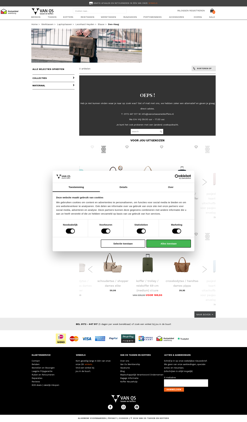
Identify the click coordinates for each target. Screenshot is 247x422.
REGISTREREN (197, 10)
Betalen (36, 364)
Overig (198, 17)
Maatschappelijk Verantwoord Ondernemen (141, 375)
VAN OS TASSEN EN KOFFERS (135, 355)
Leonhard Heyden (84, 24)
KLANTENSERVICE (41, 355)
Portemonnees (152, 17)
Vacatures (125, 368)
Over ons (124, 361)
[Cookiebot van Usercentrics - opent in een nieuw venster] (177, 176)
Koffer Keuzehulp (129, 381)
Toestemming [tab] (76, 187)
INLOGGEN (183, 10)
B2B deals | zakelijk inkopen (45, 385)
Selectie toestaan (123, 243)
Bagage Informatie (129, 378)
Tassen (52, 17)
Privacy (113, 418)
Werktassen (108, 17)
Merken (35, 17)
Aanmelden (174, 389)
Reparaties (37, 378)
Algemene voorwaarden (92, 418)
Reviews (36, 381)
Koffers (68, 17)
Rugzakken (130, 17)
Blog (122, 371)
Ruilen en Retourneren (43, 375)
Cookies (123, 418)
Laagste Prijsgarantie (42, 371)
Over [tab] (171, 187)
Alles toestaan (169, 243)
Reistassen (87, 17)
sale (212, 17)
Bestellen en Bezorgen (43, 368)
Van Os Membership (130, 364)
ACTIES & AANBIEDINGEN (177, 355)
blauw (101, 24)
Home (34, 24)
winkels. (89, 364)
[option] (123, 3)
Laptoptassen (64, 24)
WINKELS (81, 355)
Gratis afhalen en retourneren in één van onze (123, 3)
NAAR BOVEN (205, 314)
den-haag (113, 24)
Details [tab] (123, 187)
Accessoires (176, 17)
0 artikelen (84, 68)
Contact (36, 361)
